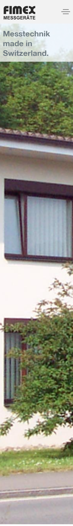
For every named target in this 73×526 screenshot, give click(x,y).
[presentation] (6, 277)
